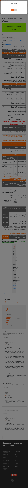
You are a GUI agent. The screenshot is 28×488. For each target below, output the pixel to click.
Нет (15, 9)
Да (12, 9)
